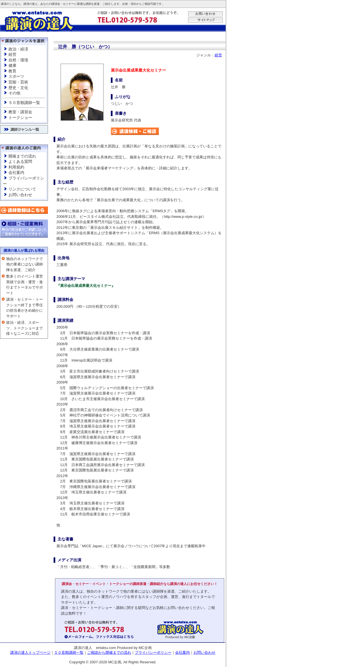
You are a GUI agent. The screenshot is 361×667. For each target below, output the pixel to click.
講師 (88, 3)
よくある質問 (20, 161)
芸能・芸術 (18, 82)
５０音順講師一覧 (24, 102)
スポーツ (16, 76)
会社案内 (16, 172)
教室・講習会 (20, 112)
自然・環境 (18, 60)
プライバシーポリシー (153, 652)
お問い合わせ (20, 194)
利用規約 (16, 167)
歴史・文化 (18, 87)
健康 (12, 65)
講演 (3, 3)
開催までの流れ (22, 156)
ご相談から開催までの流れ (109, 652)
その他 (14, 93)
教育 (12, 71)
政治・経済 (18, 49)
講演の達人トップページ (30, 652)
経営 (12, 54)
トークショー (20, 117)
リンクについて (22, 189)
